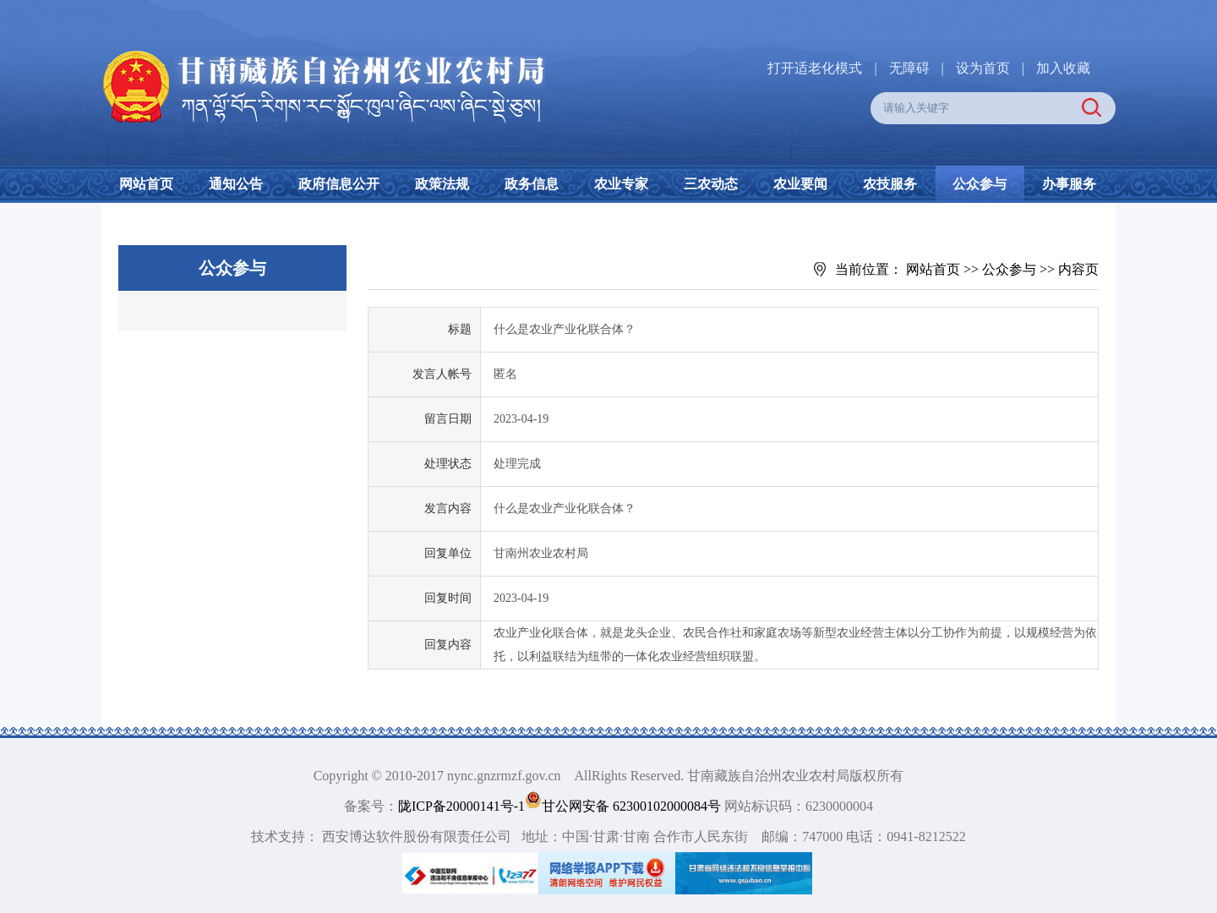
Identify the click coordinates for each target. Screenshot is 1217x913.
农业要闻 (800, 184)
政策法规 (442, 184)
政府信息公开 (338, 184)
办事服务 (1069, 184)
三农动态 (711, 184)
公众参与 (979, 184)
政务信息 (532, 184)
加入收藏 (1063, 68)
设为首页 (983, 68)
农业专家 (621, 184)
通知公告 (236, 184)
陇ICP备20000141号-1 (461, 806)
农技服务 (890, 184)
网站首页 (146, 184)
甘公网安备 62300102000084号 (624, 806)
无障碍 (909, 68)
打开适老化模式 (814, 68)
